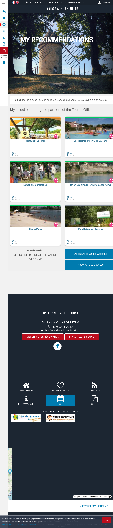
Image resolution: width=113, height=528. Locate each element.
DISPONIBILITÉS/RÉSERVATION (43, 336)
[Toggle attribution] (110, 496)
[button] (35, 138)
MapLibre (103, 497)
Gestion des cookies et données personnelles (19, 524)
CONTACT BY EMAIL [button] (81, 336)
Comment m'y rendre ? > (94, 505)
